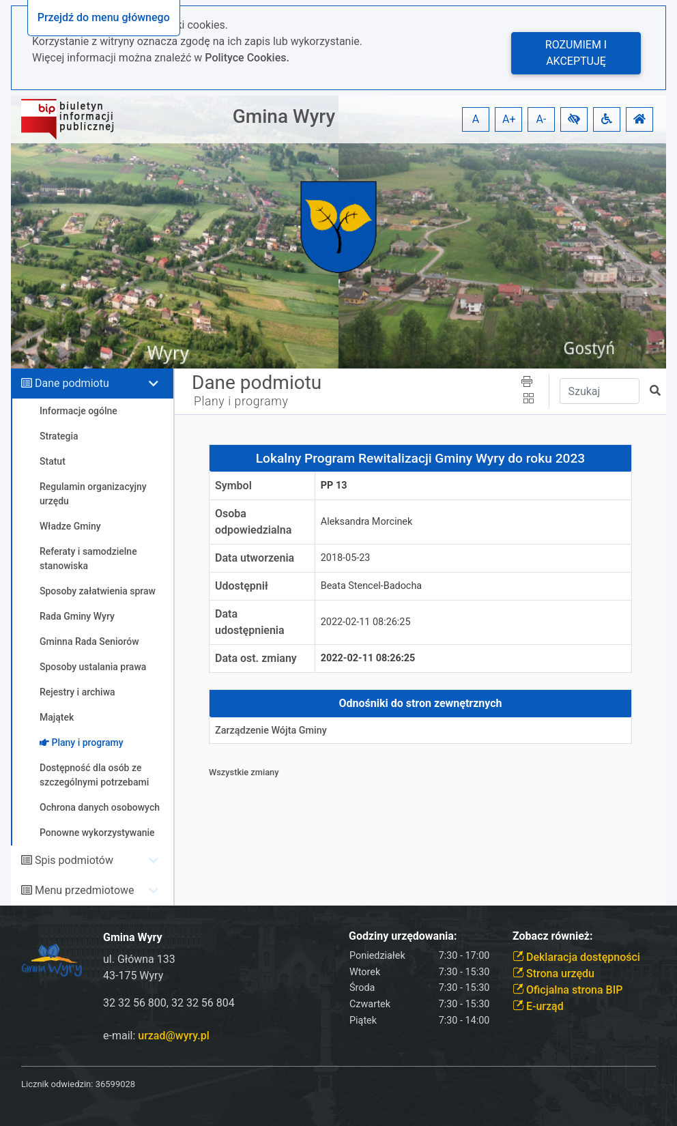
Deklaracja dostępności (576, 957)
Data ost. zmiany (256, 658)
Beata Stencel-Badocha (371, 586)
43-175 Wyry (133, 975)
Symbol (233, 485)
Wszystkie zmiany (244, 772)
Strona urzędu (553, 973)
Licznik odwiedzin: (57, 1084)
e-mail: (156, 1035)
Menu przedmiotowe (84, 890)
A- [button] (541, 119)
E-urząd (538, 1006)
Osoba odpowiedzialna (253, 521)
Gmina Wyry (284, 116)
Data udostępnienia (250, 622)
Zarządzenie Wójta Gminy (271, 730)
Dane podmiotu (72, 383)
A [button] (475, 119)
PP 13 (334, 485)
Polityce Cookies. (247, 57)
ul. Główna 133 (139, 959)
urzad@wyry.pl (173, 1035)
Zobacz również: (553, 935)
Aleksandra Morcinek (367, 522)
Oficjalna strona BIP (567, 989)
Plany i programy (241, 401)
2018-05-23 (346, 558)
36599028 (115, 1084)
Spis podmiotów (74, 860)
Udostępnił (241, 585)
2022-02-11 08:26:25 (366, 622)
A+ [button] (509, 119)
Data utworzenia (254, 557)
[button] (574, 119)
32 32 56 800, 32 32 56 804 (169, 1002)
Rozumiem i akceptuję (576, 53)
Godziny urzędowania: (403, 935)
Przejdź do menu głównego (104, 17)
